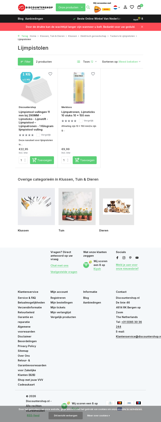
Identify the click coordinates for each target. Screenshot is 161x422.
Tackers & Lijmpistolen (123, 36)
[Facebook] (117, 258)
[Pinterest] (130, 258)
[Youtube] (137, 258)
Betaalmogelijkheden (31, 302)
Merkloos (66, 107)
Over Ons (24, 355)
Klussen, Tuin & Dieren (53, 36)
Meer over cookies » (98, 415)
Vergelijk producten (63, 317)
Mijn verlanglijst (61, 312)
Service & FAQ (27, 297)
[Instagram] (123, 258)
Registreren (58, 297)
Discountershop (27, 107)
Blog (20, 18)
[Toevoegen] (42, 160)
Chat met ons (60, 265)
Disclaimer (24, 336)
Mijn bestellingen (62, 302)
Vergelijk (43, 134)
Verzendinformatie (30, 307)
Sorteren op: (110, 61)
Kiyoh (97, 268)
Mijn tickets (58, 307)
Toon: (86, 61)
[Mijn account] (125, 7)
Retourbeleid (26, 312)
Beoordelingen (27, 341)
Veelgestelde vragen (64, 271)
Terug (23, 36)
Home (34, 36)
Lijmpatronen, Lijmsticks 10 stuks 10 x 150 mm (78, 113)
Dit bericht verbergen (65, 415)
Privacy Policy (27, 346)
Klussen (73, 36)
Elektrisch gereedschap (94, 36)
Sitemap (23, 350)
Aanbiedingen (34, 18)
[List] (78, 61)
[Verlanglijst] (132, 7)
